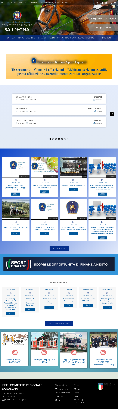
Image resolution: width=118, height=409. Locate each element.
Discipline (30, 38)
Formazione (42, 38)
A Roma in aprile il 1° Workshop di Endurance (16, 231)
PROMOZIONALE (22, 102)
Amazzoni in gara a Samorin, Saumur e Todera (49, 308)
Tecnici (81, 38)
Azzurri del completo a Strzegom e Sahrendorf (30, 309)
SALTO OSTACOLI (95, 102)
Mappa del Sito (64, 389)
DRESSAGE (98, 90)
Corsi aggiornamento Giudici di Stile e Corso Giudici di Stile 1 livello (73, 231)
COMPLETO (97, 113)
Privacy (80, 389)
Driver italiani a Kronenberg (68, 307)
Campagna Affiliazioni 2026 (103, 18)
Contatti (62, 396)
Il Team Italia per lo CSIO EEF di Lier (88, 307)
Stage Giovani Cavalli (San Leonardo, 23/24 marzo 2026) (44, 231)
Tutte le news (59, 256)
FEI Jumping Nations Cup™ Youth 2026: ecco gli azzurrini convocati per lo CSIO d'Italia (10, 311)
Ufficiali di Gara (69, 38)
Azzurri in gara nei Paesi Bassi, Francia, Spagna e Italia (107, 308)
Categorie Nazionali (25, 113)
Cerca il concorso (65, 392)
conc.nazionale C (24, 90)
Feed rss (80, 396)
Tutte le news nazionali (59, 330)
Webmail (62, 400)
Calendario (54, 38)
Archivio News (104, 38)
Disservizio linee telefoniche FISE (73, 182)
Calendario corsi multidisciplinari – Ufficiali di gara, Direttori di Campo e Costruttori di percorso (102, 184)
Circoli (21, 38)
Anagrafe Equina (103, 27)
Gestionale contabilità (82, 401)
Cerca (79, 385)
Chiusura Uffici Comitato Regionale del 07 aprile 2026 (44, 183)
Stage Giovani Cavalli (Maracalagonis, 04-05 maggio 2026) (15, 184)
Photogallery (64, 385)
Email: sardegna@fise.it (17, 399)
